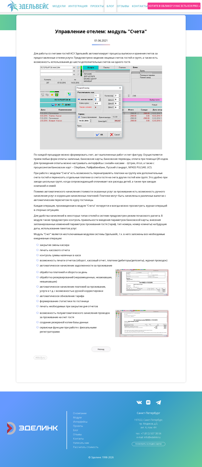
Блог (110, 6)
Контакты (140, 6)
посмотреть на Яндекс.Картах (148, 444)
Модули (59, 6)
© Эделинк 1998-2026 (101, 457)
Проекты (97, 6)
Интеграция (78, 6)
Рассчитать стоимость (85, 447)
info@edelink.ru (152, 437)
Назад (101, 349)
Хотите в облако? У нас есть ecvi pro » (174, 6)
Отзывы (123, 6)
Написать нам (81, 442)
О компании (79, 413)
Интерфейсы (80, 421)
